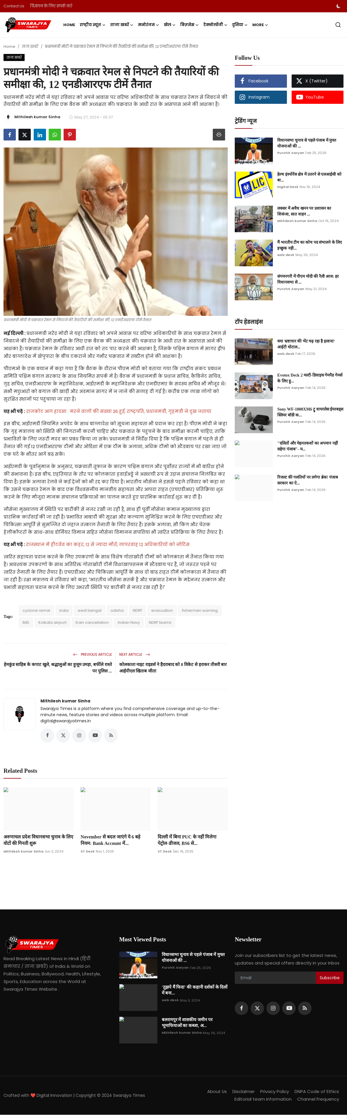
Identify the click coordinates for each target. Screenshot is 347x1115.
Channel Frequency (318, 1099)
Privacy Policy (274, 1092)
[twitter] (257, 1008)
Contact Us (14, 6)
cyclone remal (36, 610)
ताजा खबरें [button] (121, 25)
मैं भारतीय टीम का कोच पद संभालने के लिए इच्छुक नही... (309, 245)
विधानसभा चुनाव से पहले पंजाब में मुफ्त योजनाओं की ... (306, 143)
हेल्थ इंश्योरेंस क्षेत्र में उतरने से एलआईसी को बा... (309, 177)
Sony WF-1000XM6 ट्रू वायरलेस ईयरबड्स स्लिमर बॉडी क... (310, 412)
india (64, 610)
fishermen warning (200, 610)
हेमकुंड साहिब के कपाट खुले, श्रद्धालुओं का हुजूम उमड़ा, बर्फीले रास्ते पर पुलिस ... (58, 667)
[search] (338, 24)
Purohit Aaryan (290, 152)
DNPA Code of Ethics (317, 1092)
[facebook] (241, 1008)
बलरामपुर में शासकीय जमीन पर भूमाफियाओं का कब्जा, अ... (187, 1023)
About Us (217, 1092)
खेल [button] (170, 25)
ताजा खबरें (30, 46)
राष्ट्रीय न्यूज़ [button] (93, 25)
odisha (117, 610)
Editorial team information (263, 1099)
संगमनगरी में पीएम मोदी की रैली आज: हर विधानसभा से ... (308, 279)
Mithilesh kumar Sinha (65, 701)
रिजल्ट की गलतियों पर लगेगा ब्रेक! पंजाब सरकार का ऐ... (307, 480)
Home (69, 25)
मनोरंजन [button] (148, 25)
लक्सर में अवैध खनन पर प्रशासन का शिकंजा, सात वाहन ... (304, 211)
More (260, 25)
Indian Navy (129, 622)
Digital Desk (287, 186)
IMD (26, 622)
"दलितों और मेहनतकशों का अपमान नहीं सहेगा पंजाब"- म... (307, 446)
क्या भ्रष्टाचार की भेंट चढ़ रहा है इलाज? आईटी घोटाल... (306, 344)
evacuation (162, 610)
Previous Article (92, 654)
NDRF (137, 610)
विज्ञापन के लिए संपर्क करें (51, 6)
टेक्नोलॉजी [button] (215, 25)
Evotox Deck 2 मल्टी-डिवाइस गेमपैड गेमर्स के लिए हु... (309, 378)
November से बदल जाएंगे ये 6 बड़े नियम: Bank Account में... (110, 840)
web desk (285, 255)
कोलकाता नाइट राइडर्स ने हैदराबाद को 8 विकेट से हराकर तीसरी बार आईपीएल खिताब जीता (173, 667)
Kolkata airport (52, 622)
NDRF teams (160, 622)
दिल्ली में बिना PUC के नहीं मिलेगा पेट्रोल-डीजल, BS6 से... (187, 840)
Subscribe (330, 978)
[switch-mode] (338, 6)
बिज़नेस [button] (189, 25)
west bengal (89, 610)
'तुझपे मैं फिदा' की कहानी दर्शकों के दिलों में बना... (195, 990)
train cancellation (92, 622)
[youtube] (289, 1008)
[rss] (305, 1008)
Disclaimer (243, 1092)
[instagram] (273, 1008)
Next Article (134, 654)
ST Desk (88, 851)
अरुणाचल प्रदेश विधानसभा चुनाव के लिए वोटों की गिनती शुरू (38, 840)
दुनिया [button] (240, 25)
